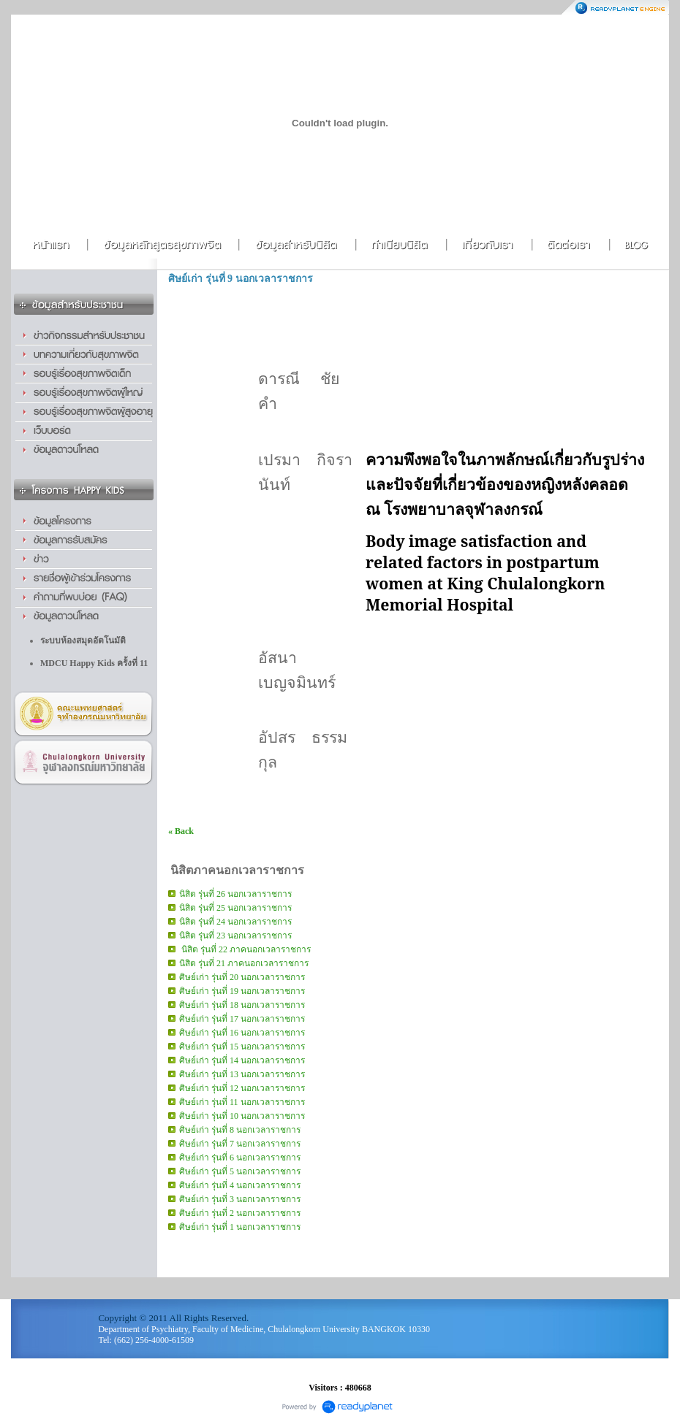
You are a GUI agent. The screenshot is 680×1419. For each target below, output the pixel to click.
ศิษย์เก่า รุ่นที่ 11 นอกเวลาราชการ (242, 1102)
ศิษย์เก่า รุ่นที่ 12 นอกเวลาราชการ (242, 1088)
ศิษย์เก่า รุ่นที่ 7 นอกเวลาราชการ (240, 1144)
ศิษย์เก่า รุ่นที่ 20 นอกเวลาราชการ (242, 977)
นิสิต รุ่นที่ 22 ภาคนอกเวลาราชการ (245, 949)
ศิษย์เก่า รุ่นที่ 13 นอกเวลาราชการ (242, 1074)
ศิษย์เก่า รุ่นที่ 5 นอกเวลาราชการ (240, 1171)
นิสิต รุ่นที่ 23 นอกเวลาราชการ (235, 935)
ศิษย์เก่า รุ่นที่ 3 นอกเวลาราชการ (240, 1199)
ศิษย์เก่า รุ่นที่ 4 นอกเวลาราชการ (240, 1185)
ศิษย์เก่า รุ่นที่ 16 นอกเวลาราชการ (242, 1033)
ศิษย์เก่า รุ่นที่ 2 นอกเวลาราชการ (240, 1213)
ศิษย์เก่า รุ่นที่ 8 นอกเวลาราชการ (240, 1130)
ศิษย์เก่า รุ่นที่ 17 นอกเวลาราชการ (242, 1019)
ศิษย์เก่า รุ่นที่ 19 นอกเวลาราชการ (242, 991)
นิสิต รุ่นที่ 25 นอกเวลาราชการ (235, 908)
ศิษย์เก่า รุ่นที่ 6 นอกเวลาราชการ (240, 1157)
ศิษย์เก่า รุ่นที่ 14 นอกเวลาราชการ (242, 1060)
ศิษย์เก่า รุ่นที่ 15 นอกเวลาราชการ (242, 1046)
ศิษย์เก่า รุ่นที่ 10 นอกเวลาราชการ (242, 1116)
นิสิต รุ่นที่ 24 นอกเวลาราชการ (235, 922)
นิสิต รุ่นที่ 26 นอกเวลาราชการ (235, 894)
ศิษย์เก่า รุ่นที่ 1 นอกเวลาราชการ (240, 1227)
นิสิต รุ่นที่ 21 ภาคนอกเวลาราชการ (244, 963)
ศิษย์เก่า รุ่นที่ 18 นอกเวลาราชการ (242, 1005)
